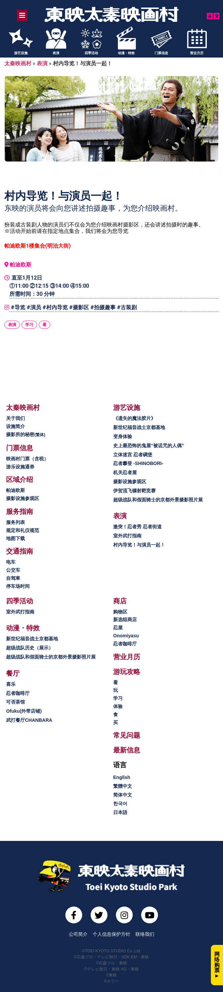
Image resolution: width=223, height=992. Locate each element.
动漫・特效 (126, 53)
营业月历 (196, 53)
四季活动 (91, 53)
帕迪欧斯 (20, 264)
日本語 (120, 812)
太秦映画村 (17, 63)
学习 (29, 324)
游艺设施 (21, 53)
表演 (56, 53)
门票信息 (161, 53)
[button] (23, 407)
